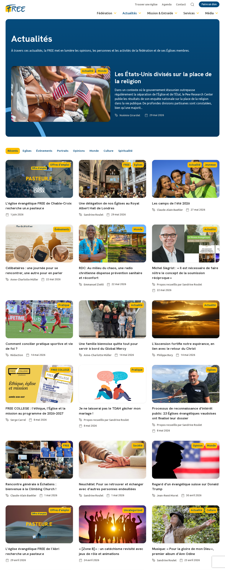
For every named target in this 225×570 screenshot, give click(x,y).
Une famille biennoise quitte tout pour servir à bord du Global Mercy (111, 351)
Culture (123, 151)
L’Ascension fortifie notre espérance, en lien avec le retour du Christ (185, 353)
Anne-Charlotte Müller (24, 285)
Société (137, 460)
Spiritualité (142, 151)
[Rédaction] (7, 360)
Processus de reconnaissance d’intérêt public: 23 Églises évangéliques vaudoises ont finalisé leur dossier (185, 426)
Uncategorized (133, 530)
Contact (182, 4)
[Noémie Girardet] (116, 114)
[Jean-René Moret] (153, 510)
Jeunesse (210, 165)
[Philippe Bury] (153, 365)
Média (212, 13)
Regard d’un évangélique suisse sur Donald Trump (184, 501)
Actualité (87, 70)
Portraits (70, 151)
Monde (102, 70)
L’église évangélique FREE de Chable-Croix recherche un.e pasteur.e (32, 208)
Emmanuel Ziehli (94, 289)
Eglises (30, 151)
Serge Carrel (18, 435)
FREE (126, 165)
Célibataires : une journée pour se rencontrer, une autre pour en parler (39, 276)
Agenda (167, 4)
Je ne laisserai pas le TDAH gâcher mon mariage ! (111, 421)
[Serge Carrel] (7, 434)
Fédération (107, 13)
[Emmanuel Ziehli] (80, 289)
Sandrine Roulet (93, 215)
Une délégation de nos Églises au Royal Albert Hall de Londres (109, 206)
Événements (49, 151)
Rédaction (16, 360)
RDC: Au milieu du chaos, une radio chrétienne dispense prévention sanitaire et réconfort (111, 278)
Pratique (63, 310)
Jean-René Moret (167, 510)
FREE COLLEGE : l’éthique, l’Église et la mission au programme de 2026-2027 (39, 423)
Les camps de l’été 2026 (174, 203)
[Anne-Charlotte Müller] (7, 284)
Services (191, 13)
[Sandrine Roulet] (80, 214)
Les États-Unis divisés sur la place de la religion (163, 77)
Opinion (198, 460)
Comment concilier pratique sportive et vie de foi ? (32, 351)
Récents (13, 151)
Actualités (132, 13)
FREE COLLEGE (60, 380)
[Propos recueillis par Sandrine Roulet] (153, 289)
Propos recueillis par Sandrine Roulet (179, 289)
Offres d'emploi (59, 165)
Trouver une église (147, 4)
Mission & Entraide (162, 13)
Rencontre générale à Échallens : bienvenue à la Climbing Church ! (36, 501)
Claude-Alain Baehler (170, 210)
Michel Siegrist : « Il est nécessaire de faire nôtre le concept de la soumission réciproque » (184, 278)
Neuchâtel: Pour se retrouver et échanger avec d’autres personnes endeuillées (111, 504)
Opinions (89, 151)
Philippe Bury (165, 365)
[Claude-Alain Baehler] (153, 210)
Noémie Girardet (130, 115)
